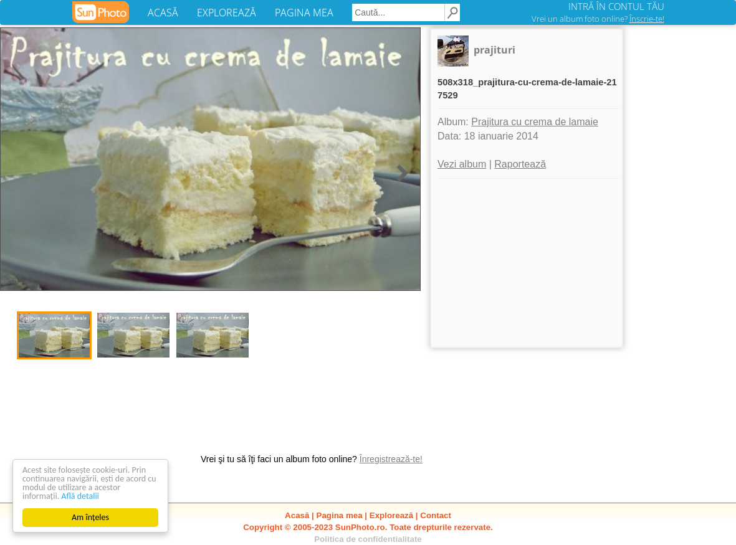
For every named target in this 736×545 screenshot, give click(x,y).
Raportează (520, 164)
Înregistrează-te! (391, 459)
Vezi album (461, 164)
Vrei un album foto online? (598, 18)
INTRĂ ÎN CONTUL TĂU (616, 6)
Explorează (391, 515)
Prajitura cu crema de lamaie (534, 121)
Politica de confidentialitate (368, 539)
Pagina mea (340, 515)
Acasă (297, 515)
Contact (435, 515)
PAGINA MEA (304, 12)
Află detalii (80, 496)
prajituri (494, 50)
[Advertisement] (526, 263)
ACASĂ (163, 12)
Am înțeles (90, 517)
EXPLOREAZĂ (226, 12)
